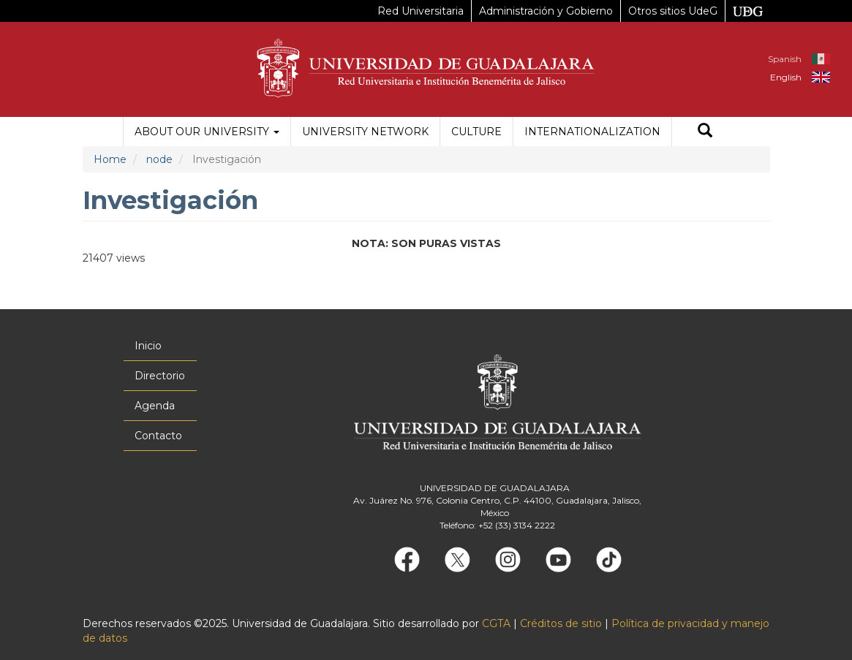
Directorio (160, 375)
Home (110, 159)
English (786, 77)
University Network (365, 131)
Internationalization (592, 131)
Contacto (158, 435)
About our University (207, 131)
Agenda (155, 405)
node (159, 159)
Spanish (785, 58)
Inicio (148, 345)
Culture (476, 131)
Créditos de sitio (561, 623)
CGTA (496, 623)
